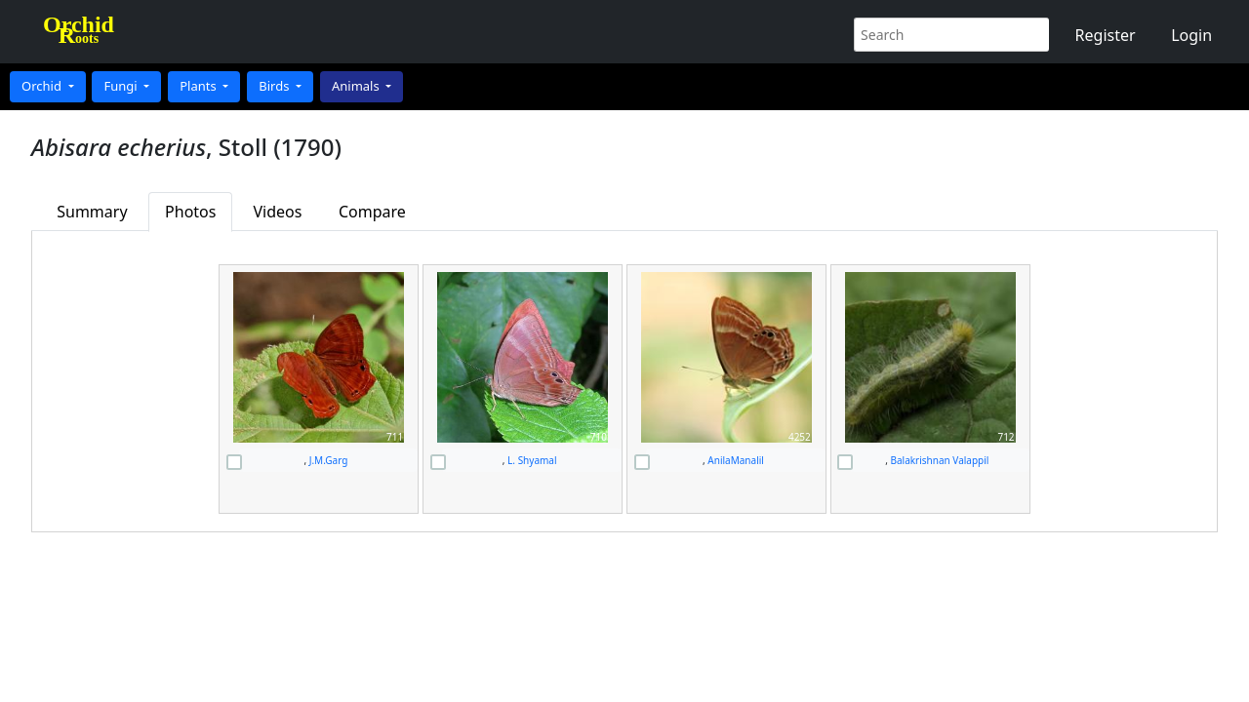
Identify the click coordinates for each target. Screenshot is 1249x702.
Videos (278, 211)
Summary (92, 211)
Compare (372, 211)
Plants (200, 86)
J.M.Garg (328, 460)
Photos (190, 211)
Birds (276, 86)
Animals (357, 86)
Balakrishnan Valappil (939, 460)
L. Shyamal (531, 460)
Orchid (42, 86)
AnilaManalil (735, 460)
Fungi (122, 86)
